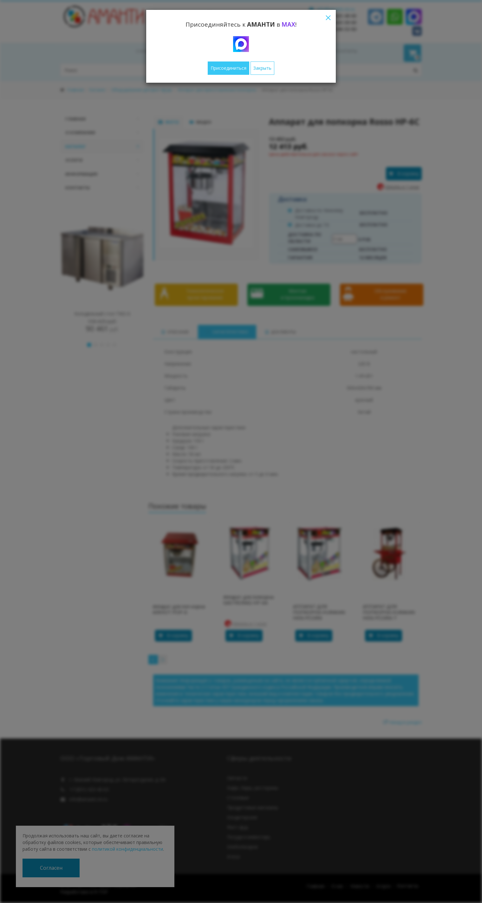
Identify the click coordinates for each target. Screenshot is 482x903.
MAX (288, 24)
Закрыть (262, 68)
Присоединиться (228, 68)
